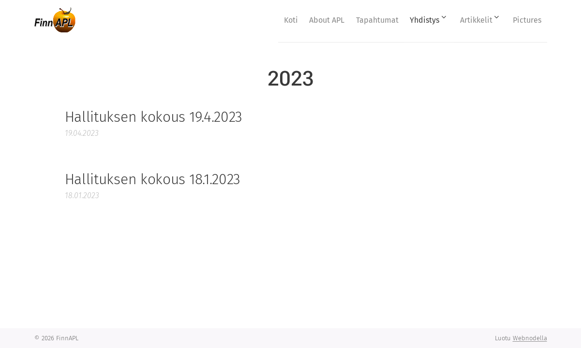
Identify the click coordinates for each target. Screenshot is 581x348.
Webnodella (530, 338)
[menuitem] (262, 20)
